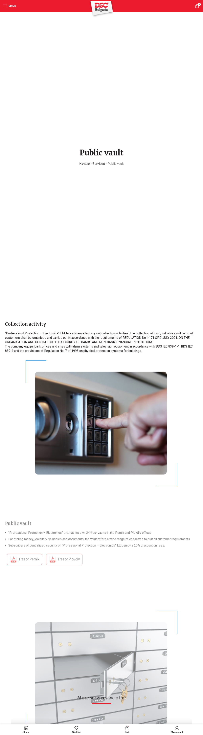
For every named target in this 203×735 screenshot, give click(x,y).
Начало (84, 164)
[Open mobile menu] (9, 6)
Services (99, 164)
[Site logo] (101, 9)
